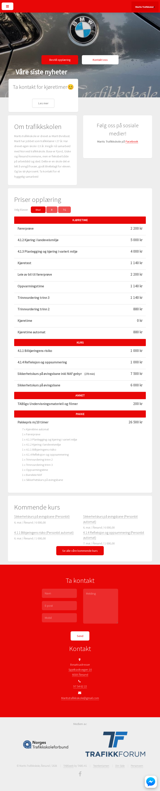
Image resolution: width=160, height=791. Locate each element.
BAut (38, 209)
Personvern (137, 766)
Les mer (43, 103)
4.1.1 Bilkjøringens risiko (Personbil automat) (44, 532)
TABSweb (68, 766)
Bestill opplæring (60, 60)
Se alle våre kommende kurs (80, 551)
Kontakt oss (100, 60)
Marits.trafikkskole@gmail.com (80, 698)
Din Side (120, 766)
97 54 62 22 (80, 686)
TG (64, 209)
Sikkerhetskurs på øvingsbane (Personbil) (42, 516)
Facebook (131, 141)
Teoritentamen (101, 766)
